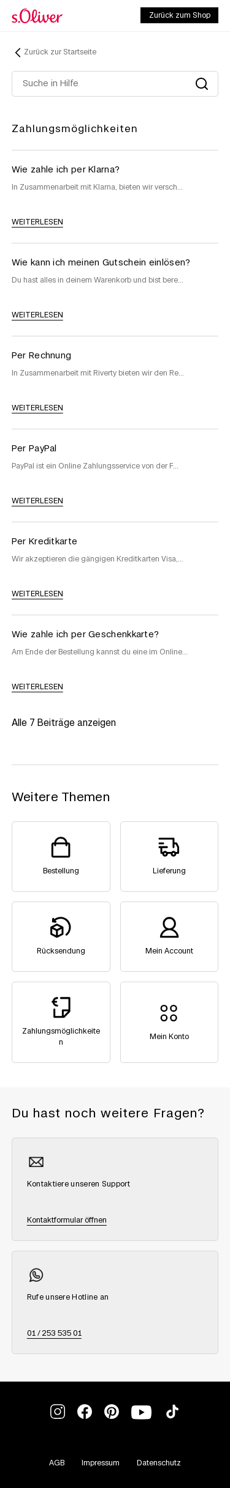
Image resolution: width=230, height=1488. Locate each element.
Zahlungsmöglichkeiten (75, 129)
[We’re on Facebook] (84, 1416)
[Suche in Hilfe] (115, 84)
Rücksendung (61, 951)
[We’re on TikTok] (172, 1416)
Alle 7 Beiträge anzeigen (64, 723)
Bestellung (61, 871)
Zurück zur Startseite (60, 52)
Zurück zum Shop (179, 15)
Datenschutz (159, 1463)
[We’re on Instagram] (57, 1416)
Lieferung (169, 871)
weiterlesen (37, 222)
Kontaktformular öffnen (67, 1220)
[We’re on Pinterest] (111, 1416)
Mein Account (169, 951)
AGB (56, 1463)
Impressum (101, 1463)
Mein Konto (169, 1036)
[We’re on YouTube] (142, 1420)
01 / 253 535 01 (54, 1333)
